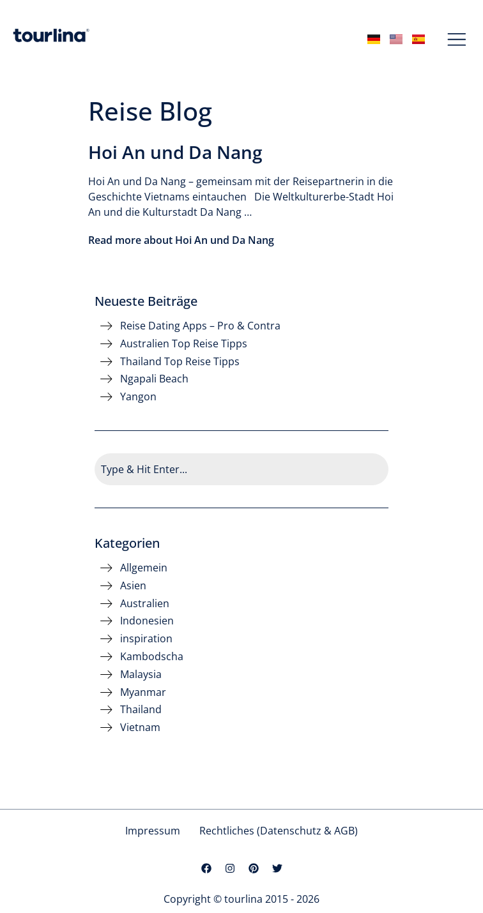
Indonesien (147, 621)
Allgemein (143, 568)
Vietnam (140, 727)
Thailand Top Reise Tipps (180, 361)
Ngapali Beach (154, 379)
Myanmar (143, 692)
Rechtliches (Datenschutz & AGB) (278, 831)
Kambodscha (151, 656)
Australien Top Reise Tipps (183, 344)
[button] (457, 40)
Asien (133, 585)
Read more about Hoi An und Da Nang (181, 240)
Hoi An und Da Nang (175, 152)
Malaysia (141, 674)
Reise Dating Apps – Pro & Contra (200, 326)
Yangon (138, 397)
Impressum (152, 831)
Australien (144, 603)
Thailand (141, 709)
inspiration (146, 638)
